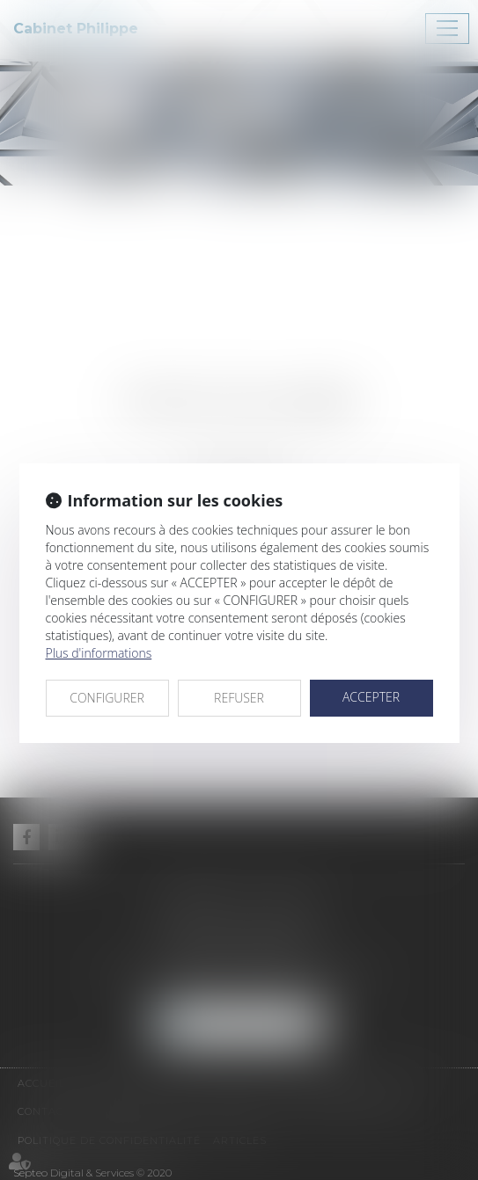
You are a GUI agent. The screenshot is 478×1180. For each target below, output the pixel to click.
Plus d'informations (99, 653)
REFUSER (239, 697)
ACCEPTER (371, 696)
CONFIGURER (107, 697)
